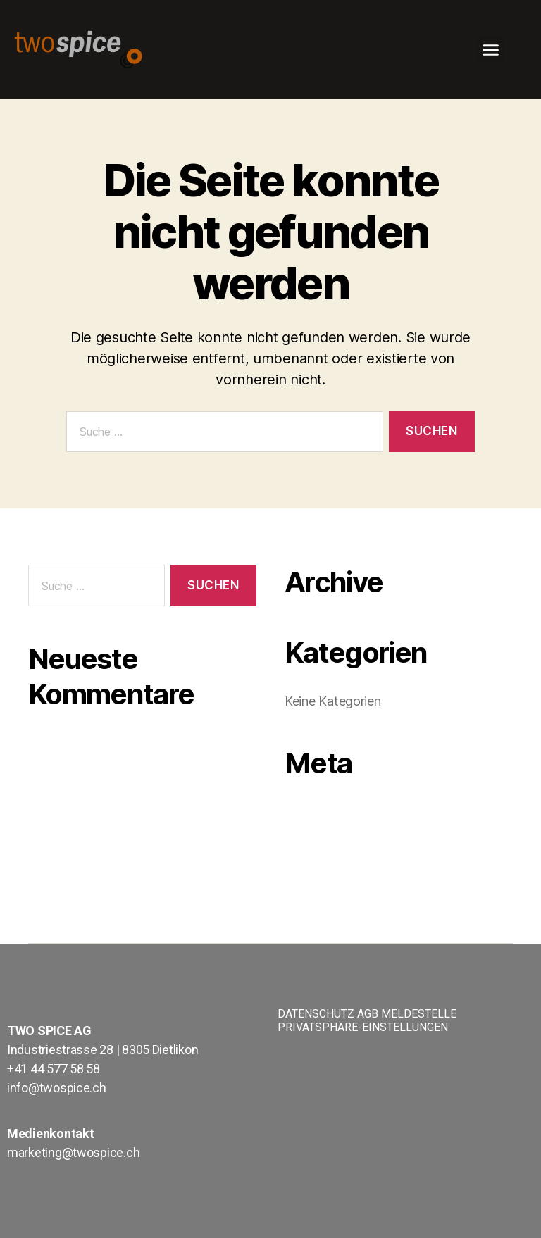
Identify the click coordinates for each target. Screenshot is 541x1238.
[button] (490, 49)
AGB (367, 1013)
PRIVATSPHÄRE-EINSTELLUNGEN (363, 1027)
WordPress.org (331, 875)
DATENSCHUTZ (316, 1013)
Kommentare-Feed (342, 853)
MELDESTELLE (418, 1013)
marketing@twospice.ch (73, 1152)
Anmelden (316, 811)
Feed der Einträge (338, 832)
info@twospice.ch (56, 1087)
